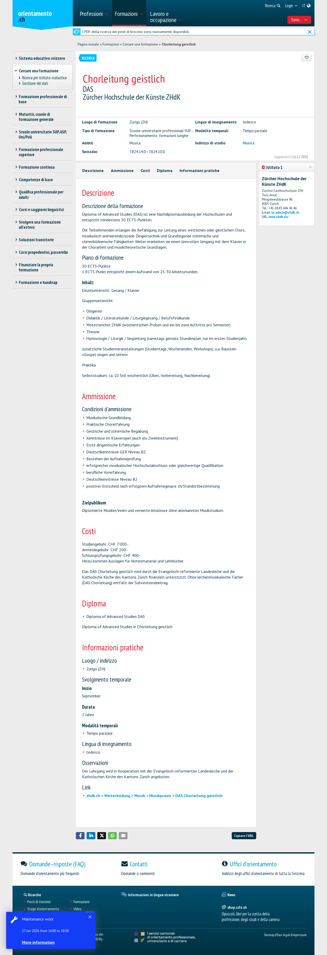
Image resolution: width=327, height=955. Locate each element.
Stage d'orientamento (43, 908)
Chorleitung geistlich (179, 44)
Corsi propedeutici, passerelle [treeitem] (43, 252)
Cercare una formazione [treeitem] (39, 71)
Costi (145, 170)
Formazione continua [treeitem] (37, 167)
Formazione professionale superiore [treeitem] (41, 152)
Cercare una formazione (140, 44)
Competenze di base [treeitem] (36, 179)
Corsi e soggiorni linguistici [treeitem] (41, 209)
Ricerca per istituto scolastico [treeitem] (44, 77)
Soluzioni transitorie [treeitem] (36, 240)
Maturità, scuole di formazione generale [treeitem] (36, 116)
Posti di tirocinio (39, 901)
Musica (248, 143)
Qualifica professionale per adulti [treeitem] (41, 194)
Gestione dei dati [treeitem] (35, 83)
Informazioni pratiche (199, 170)
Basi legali (283, 934)
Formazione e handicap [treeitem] (38, 282)
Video (77, 908)
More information (38, 942)
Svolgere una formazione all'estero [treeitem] (40, 224)
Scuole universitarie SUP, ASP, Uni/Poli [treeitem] (43, 134)
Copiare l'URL (244, 835)
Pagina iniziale (88, 44)
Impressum (300, 934)
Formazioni (110, 44)
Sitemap (269, 934)
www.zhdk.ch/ (278, 217)
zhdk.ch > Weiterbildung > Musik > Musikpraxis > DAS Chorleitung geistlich (154, 795)
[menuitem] (94, 13)
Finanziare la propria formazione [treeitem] (36, 267)
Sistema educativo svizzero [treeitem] (42, 58)
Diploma (164, 170)
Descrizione (93, 170)
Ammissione (122, 170)
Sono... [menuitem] (299, 19)
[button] (80, 835)
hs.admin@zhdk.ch (285, 212)
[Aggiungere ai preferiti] (306, 57)
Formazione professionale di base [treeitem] (43, 99)
